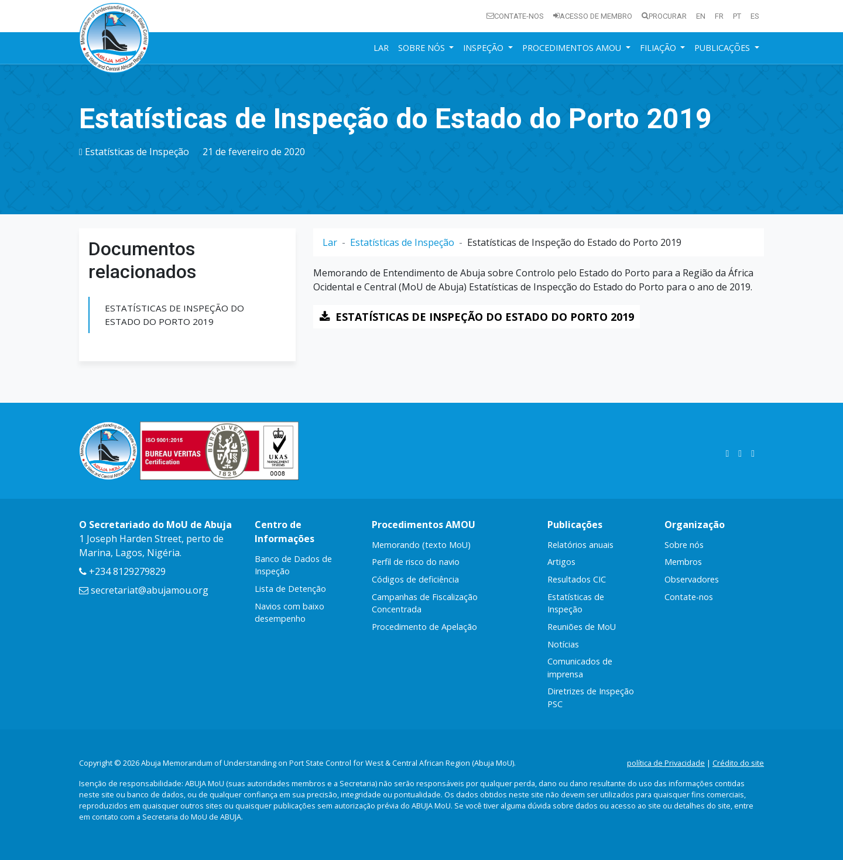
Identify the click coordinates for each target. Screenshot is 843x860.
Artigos (561, 561)
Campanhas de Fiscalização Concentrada (425, 603)
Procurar (664, 16)
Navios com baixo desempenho (289, 613)
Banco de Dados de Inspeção (293, 565)
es (755, 16)
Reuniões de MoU (581, 626)
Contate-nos (515, 16)
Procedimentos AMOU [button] (572, 47)
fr (719, 16)
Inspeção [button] (484, 47)
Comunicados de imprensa (579, 668)
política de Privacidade (666, 763)
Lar (381, 47)
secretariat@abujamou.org (143, 590)
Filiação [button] (659, 47)
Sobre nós (684, 544)
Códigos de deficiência (415, 579)
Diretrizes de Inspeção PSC (590, 698)
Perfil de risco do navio (416, 561)
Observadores (691, 579)
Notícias (563, 644)
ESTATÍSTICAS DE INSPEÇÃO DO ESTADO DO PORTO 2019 (174, 314)
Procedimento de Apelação (424, 626)
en (700, 16)
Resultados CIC (576, 579)
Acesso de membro (592, 16)
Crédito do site (738, 763)
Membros (683, 561)
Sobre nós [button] (422, 47)
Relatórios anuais (580, 544)
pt (737, 16)
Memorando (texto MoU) (421, 544)
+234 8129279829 (122, 571)
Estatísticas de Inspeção (137, 151)
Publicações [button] (723, 47)
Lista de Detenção (290, 588)
